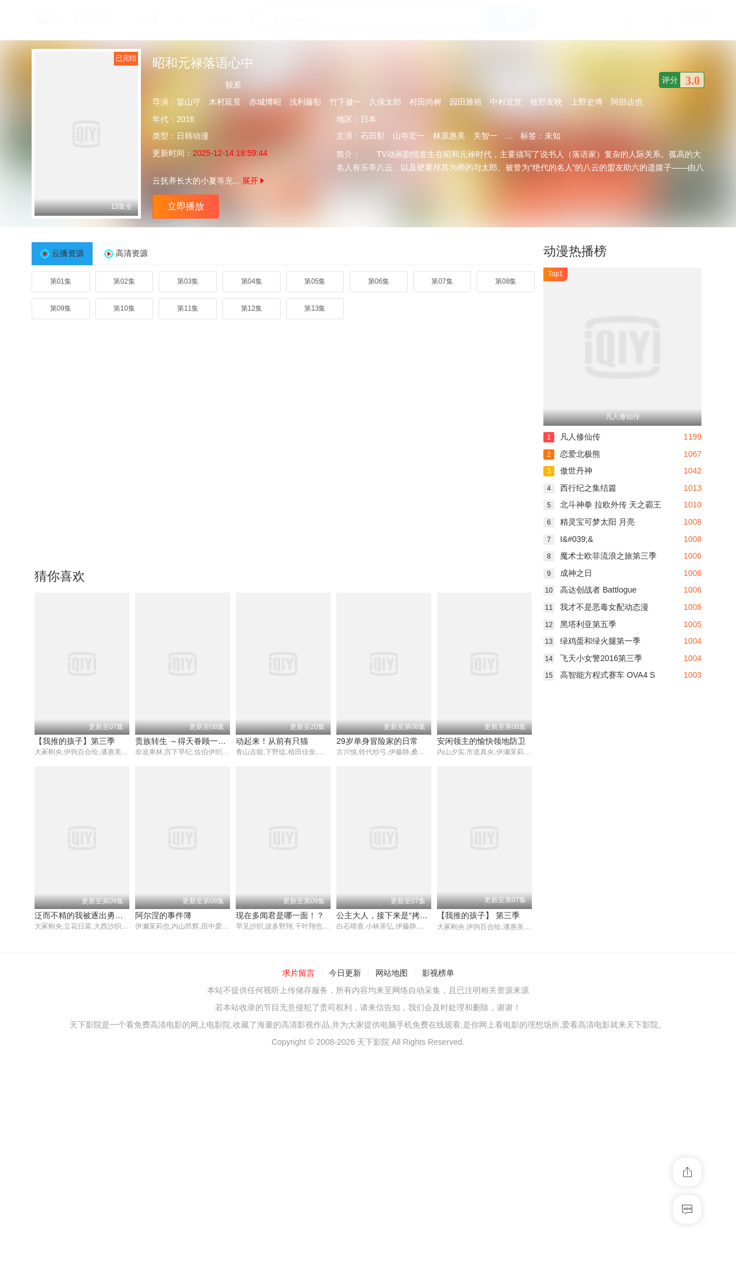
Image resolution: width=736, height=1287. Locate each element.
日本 (369, 119)
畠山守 (189, 101)
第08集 (505, 281)
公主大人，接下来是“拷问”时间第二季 (403, 915)
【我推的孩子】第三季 (74, 741)
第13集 (314, 308)
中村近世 (506, 101)
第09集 (60, 308)
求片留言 (298, 973)
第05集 (314, 281)
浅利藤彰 (305, 101)
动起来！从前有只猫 (272, 741)
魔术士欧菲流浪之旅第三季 (600, 555)
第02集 (124, 281)
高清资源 (132, 253)
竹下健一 (345, 101)
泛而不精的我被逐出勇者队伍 (86, 915)
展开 (253, 180)
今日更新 (345, 973)
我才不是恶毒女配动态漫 (596, 607)
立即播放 (185, 206)
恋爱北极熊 (571, 454)
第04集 (251, 281)
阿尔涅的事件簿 (163, 915)
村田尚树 (425, 101)
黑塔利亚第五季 (579, 624)
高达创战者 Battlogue (590, 589)
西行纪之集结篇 (579, 487)
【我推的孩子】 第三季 (478, 915)
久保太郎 (385, 101)
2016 (185, 119)
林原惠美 (449, 135)
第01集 (60, 281)
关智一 (485, 135)
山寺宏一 (409, 135)
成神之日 (567, 573)
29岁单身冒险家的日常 (377, 741)
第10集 (124, 308)
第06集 (378, 281)
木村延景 (225, 101)
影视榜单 (438, 973)
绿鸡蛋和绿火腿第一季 (592, 641)
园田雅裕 (466, 101)
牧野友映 (546, 101)
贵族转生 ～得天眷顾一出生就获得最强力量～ (216, 741)
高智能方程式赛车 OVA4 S (599, 674)
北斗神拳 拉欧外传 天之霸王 (602, 504)
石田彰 (373, 135)
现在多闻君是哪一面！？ (280, 915)
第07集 (442, 281)
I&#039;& (568, 539)
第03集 (187, 281)
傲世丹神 (567, 470)
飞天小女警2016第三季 (592, 658)
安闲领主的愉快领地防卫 (481, 741)
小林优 (517, 135)
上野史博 (586, 101)
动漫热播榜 (575, 251)
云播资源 (68, 253)
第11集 (187, 308)
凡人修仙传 (571, 436)
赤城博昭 (265, 101)
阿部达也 (627, 101)
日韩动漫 (193, 135)
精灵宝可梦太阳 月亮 (589, 521)
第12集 (251, 308)
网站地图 (391, 973)
